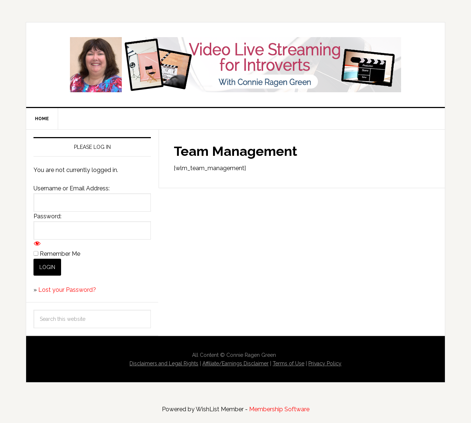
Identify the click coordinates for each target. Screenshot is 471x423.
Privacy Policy (324, 363)
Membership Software (279, 409)
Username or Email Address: (71, 188)
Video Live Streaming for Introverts (235, 64)
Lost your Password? (67, 289)
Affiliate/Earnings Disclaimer (235, 363)
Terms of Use (288, 363)
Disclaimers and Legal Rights (164, 363)
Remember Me (60, 253)
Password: (47, 216)
